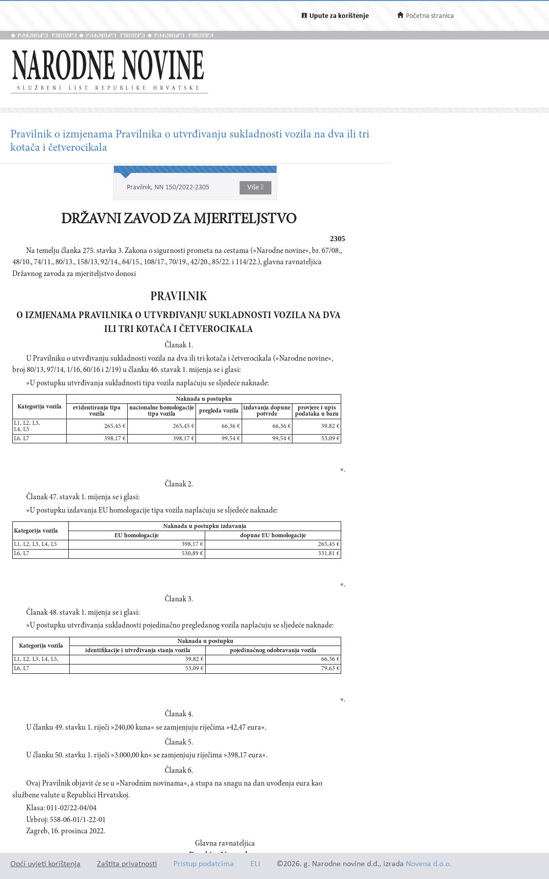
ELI (255, 864)
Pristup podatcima (203, 864)
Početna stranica (430, 16)
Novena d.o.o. (429, 864)
